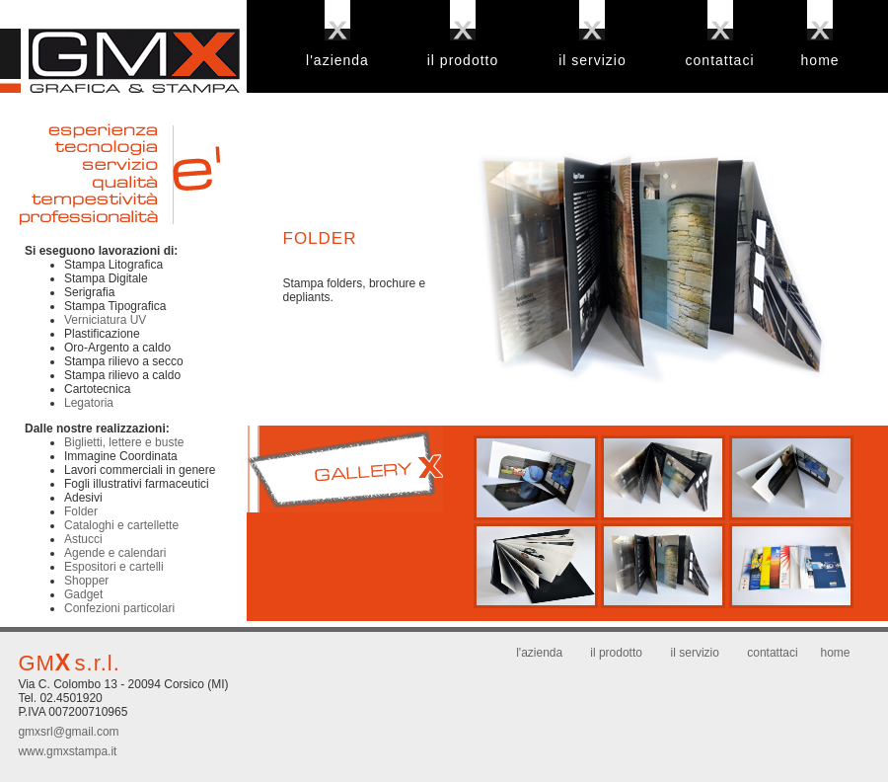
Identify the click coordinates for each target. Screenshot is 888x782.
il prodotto (462, 60)
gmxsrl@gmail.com (68, 732)
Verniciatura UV (105, 320)
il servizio (592, 60)
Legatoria (88, 403)
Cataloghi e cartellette (121, 525)
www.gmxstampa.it (67, 751)
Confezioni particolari (119, 608)
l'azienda (337, 60)
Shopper (86, 580)
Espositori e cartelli (114, 567)
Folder (81, 511)
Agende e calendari (115, 553)
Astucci (83, 539)
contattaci (720, 60)
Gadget (83, 594)
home (820, 60)
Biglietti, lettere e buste (124, 442)
